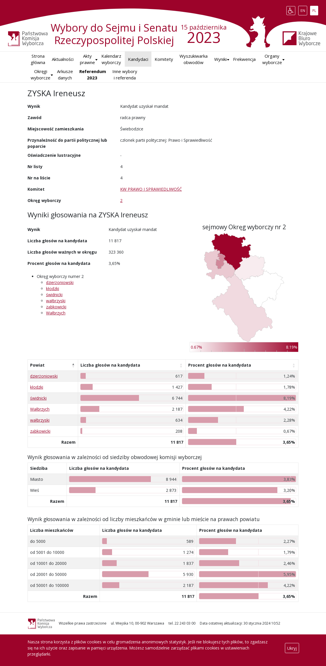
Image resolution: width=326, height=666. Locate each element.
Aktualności (63, 59)
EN (303, 9)
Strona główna (38, 59)
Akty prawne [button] (87, 59)
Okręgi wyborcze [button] (40, 74)
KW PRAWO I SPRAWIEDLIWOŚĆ (151, 189)
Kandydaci (138, 59)
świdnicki (54, 294)
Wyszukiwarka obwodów (194, 59)
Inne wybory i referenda (124, 74)
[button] (220, 59)
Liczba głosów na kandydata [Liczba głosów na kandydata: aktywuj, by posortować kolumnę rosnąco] (110, 365)
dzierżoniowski (60, 282)
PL (315, 9)
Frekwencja (244, 59)
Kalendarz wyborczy (111, 59)
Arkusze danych (65, 74)
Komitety (164, 59)
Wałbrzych (55, 313)
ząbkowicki (56, 307)
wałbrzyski (55, 300)
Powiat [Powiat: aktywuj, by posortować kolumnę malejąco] (37, 365)
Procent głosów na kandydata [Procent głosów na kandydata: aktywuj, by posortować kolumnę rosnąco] (219, 365)
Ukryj (292, 648)
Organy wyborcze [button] (272, 59)
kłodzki (52, 288)
